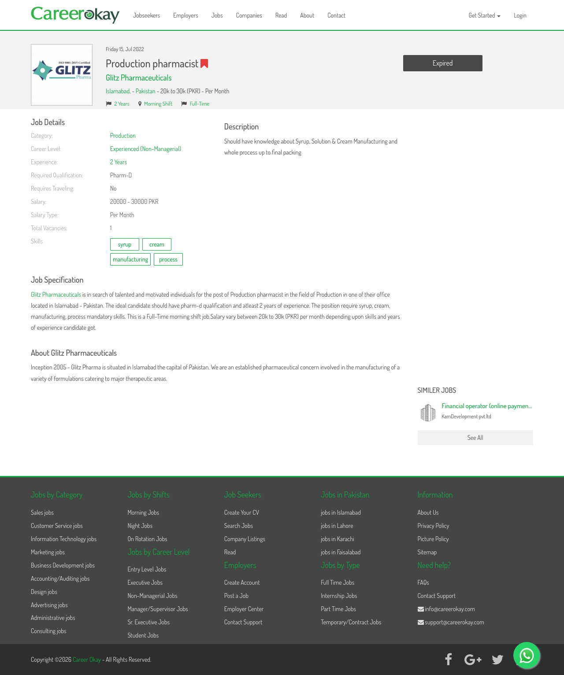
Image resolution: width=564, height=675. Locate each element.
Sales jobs (42, 512)
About (307, 15)
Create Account (242, 582)
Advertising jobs (49, 605)
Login (520, 15)
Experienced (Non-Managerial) (145, 148)
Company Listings (244, 538)
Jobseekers (146, 15)
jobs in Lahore (337, 525)
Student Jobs (143, 635)
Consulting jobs (48, 630)
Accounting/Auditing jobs (60, 578)
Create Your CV (241, 512)
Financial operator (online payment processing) (501, 406)
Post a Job (236, 595)
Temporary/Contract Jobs (351, 622)
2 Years (122, 103)
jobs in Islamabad (341, 512)
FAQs (423, 582)
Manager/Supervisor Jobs (157, 608)
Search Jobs (238, 525)
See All (475, 437)
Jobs (217, 15)
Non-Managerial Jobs (152, 595)
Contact (336, 15)
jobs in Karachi (337, 538)
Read (281, 15)
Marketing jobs (48, 552)
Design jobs (44, 591)
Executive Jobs (144, 582)
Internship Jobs (339, 595)
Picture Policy (433, 538)
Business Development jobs (63, 565)
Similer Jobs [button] (437, 391)
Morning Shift (158, 103)
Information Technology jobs (63, 538)
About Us (428, 512)
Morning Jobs (143, 512)
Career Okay (87, 659)
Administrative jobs (53, 617)
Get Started (485, 15)
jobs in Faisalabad (340, 552)
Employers (185, 15)
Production (123, 135)
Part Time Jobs (338, 608)
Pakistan (146, 91)
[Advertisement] (476, 250)
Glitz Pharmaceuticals (139, 77)
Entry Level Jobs (146, 569)
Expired (443, 63)
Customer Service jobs (57, 525)
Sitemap (427, 552)
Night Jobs (139, 525)
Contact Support (243, 622)
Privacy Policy (433, 525)
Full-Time (200, 103)
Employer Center (244, 608)
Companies (249, 15)
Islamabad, (119, 91)
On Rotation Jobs (147, 538)
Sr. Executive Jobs (148, 622)
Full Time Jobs (337, 582)
